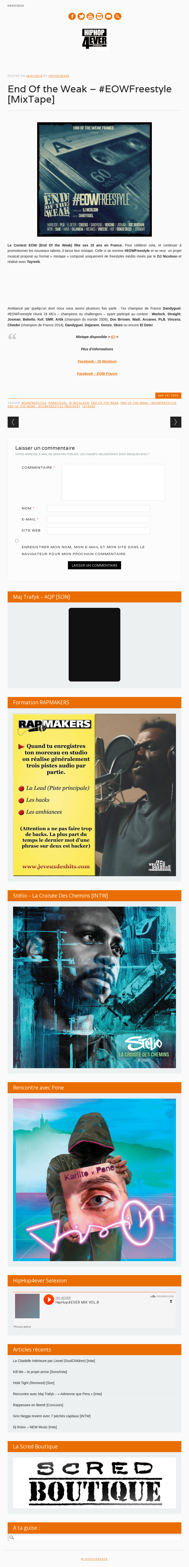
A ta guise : (26, 1527)
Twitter (81, 16)
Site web (31, 530)
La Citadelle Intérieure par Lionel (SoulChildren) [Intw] (54, 1361)
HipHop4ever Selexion (40, 1280)
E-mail (108, 17)
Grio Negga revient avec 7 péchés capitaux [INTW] (52, 1416)
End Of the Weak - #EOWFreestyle (148, 403)
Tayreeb (88, 406)
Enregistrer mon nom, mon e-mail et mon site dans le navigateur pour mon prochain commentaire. (83, 550)
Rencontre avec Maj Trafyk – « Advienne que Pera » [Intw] (57, 1394)
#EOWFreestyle (34, 403)
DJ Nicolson (79, 403)
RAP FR (163, 395)
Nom (30, 508)
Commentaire (40, 467)
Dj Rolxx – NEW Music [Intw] (35, 1427)
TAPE (174, 395)
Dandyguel (57, 403)
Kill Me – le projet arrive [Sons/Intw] (40, 1372)
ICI (113, 337)
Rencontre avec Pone (38, 1087)
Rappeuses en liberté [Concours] (38, 1405)
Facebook (72, 16)
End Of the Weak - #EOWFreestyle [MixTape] (44, 406)
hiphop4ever (58, 76)
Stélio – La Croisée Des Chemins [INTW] (60, 895)
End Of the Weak (105, 403)
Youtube (90, 16)
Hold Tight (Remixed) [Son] (33, 1383)
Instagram (99, 16)
